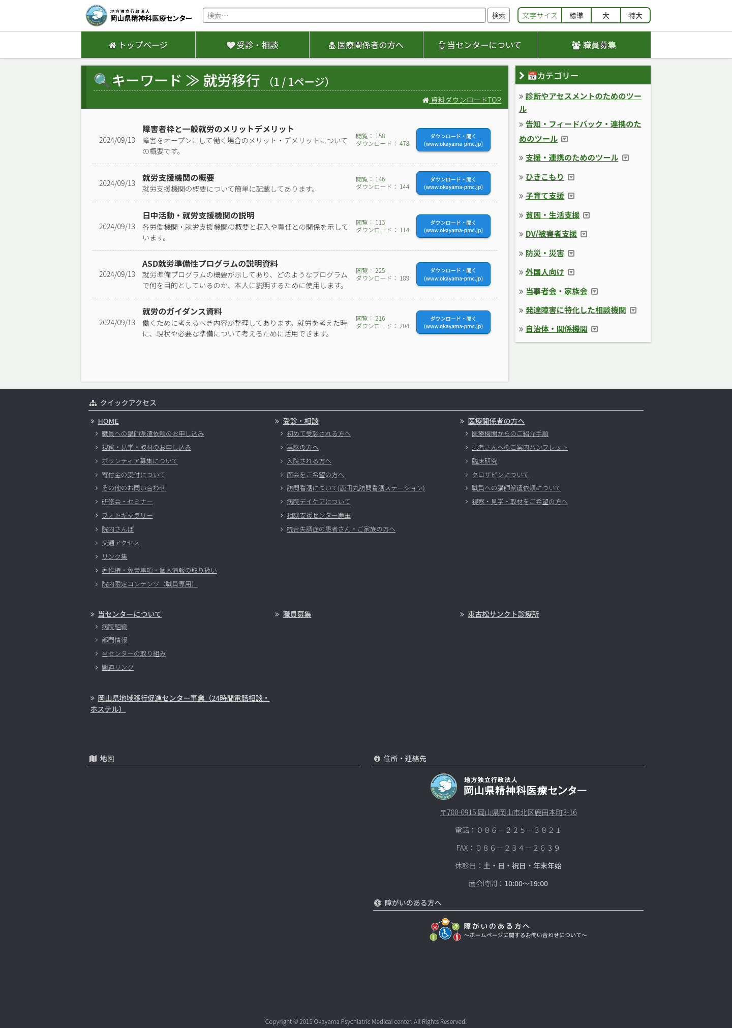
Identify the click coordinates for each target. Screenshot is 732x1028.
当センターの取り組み (134, 653)
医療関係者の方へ (366, 45)
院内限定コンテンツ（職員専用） (150, 583)
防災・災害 (545, 252)
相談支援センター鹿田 (319, 515)
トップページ (138, 45)
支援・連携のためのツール (572, 157)
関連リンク (118, 667)
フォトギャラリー (127, 515)
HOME (108, 421)
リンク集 (114, 556)
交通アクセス (121, 542)
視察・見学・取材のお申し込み (146, 447)
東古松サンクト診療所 (503, 614)
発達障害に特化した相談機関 (576, 309)
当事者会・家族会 (557, 290)
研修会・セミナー (127, 501)
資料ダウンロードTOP (461, 100)
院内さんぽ (118, 529)
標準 (576, 15)
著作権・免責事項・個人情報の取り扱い (159, 570)
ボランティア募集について (140, 460)
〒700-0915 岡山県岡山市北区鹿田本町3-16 (508, 812)
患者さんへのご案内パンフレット (520, 447)
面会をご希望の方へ (315, 474)
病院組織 (114, 626)
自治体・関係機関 (557, 328)
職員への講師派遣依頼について (516, 487)
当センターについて (480, 45)
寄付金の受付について (134, 474)
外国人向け (545, 271)
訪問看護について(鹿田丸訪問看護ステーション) (356, 487)
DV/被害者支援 (551, 233)
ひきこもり (545, 176)
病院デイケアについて (319, 501)
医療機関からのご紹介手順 (510, 433)
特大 (635, 15)
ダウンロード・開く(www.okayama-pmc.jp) (453, 139)
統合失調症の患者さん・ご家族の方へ (341, 529)
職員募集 (594, 45)
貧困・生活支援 (553, 214)
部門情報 (114, 639)
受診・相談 (252, 45)
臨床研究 (484, 460)
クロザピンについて (500, 474)
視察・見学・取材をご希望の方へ (520, 501)
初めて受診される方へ (319, 433)
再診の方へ (303, 447)
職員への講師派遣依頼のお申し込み (153, 433)
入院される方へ (309, 460)
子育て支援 (545, 195)
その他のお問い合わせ (134, 487)
